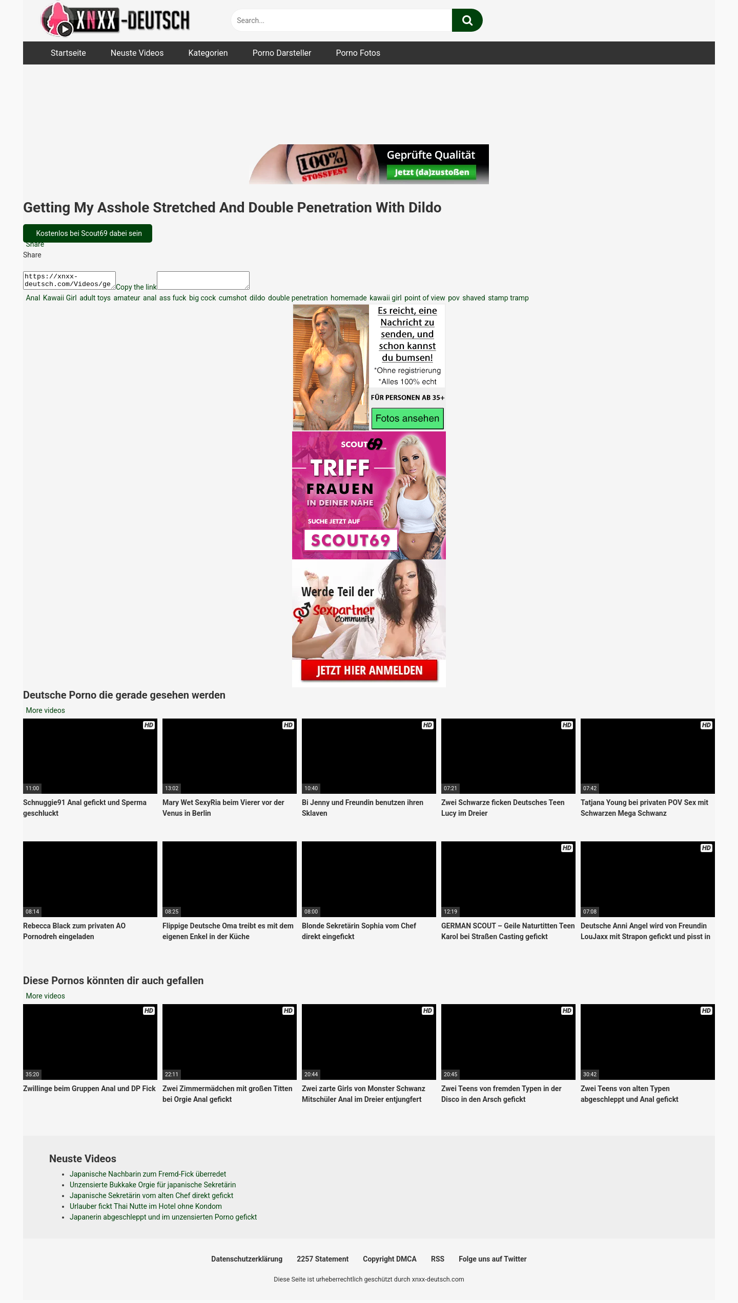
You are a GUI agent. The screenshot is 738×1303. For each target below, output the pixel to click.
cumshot (232, 301)
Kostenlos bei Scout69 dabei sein (88, 233)
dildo (256, 301)
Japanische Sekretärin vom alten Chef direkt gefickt (151, 1199)
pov (453, 301)
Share (34, 244)
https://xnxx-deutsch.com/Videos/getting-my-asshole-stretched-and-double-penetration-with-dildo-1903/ (74, 282)
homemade (348, 301)
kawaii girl (385, 301)
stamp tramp (507, 301)
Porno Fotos (358, 53)
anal (149, 301)
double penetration (297, 301)
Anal (32, 301)
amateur (126, 301)
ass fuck (171, 301)
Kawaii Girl (58, 301)
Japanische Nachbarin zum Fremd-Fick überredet (148, 1177)
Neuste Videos (137, 53)
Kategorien (208, 53)
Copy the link (146, 290)
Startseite (68, 53)
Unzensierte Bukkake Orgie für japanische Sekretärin (153, 1188)
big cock (201, 301)
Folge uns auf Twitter (492, 1262)
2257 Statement (322, 1262)
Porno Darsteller (282, 53)
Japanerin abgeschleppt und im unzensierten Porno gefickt (163, 1220)
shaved (473, 301)
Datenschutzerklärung (246, 1262)
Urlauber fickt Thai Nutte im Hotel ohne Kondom (146, 1209)
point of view (424, 301)
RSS (437, 1262)
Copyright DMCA (390, 1262)
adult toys (94, 301)
